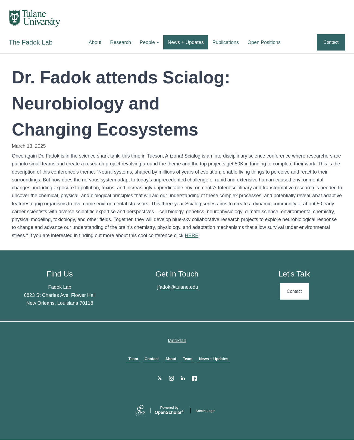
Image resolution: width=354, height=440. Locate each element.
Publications (225, 42)
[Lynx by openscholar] (145, 411)
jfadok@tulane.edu (177, 287)
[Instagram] (171, 378)
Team (133, 359)
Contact (331, 42)
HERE (191, 235)
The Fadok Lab (30, 42)
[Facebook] (194, 378)
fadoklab (177, 340)
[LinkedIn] (182, 378)
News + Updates (186, 42)
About (95, 42)
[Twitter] (160, 378)
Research (120, 42)
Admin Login (205, 411)
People (149, 42)
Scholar (169, 410)
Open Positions (264, 42)
